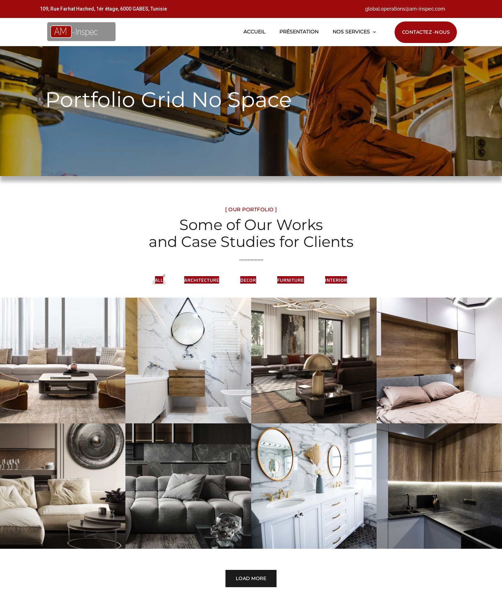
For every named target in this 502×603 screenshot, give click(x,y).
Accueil (254, 32)
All (159, 280)
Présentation (298, 32)
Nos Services (351, 32)
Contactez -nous (426, 32)
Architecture (201, 280)
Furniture (290, 280)
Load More (251, 559)
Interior (336, 280)
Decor (248, 280)
